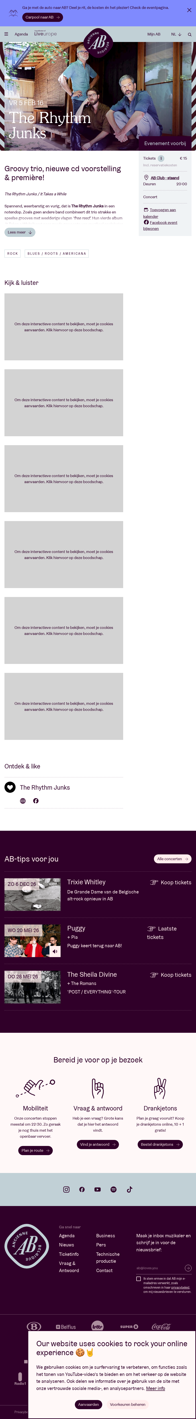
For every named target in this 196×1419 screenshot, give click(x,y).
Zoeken (190, 34)
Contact (104, 1270)
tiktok (130, 1189)
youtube (97, 1189)
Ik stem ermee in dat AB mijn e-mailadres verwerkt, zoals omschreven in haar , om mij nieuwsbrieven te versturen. (167, 1285)
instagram (66, 1189)
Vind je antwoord (98, 1144)
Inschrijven (188, 1268)
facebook (82, 1189)
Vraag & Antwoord (69, 1266)
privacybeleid (180, 1287)
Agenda (21, 34)
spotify (113, 1189)
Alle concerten (172, 858)
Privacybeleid (23, 1412)
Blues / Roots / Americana (57, 254)
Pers (101, 1245)
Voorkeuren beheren (127, 1404)
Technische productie (108, 1257)
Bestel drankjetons (160, 1144)
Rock (12, 254)
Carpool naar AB (43, 17)
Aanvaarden (88, 1404)
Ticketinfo (69, 1254)
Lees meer (20, 232)
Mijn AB (153, 34)
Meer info (155, 1388)
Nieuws (66, 1245)
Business (105, 1236)
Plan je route (35, 1150)
